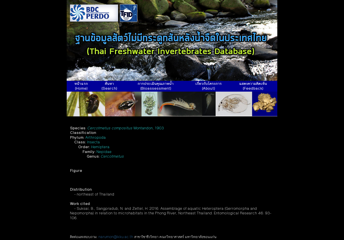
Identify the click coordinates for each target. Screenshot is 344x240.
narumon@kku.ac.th (116, 237)
